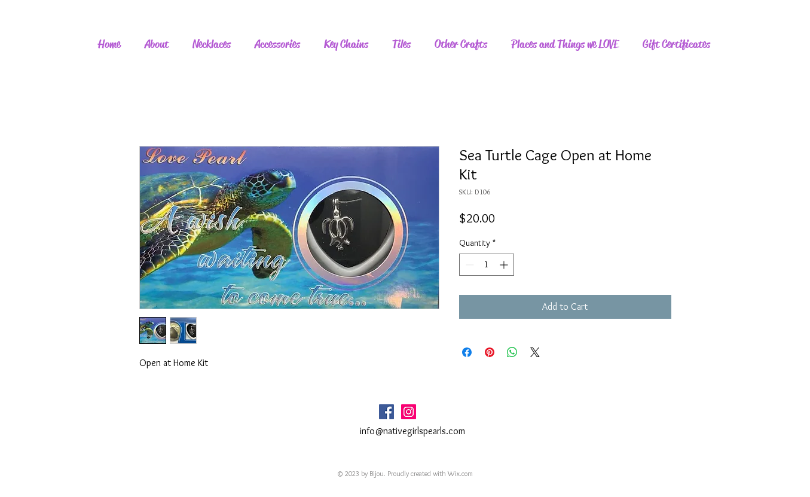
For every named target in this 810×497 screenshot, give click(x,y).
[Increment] (504, 264)
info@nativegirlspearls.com (412, 431)
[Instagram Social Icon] (408, 411)
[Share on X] (535, 352)
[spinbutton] (486, 264)
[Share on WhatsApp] (512, 352)
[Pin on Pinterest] (489, 352)
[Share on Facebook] (467, 352)
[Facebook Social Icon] (386, 411)
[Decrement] (468, 264)
